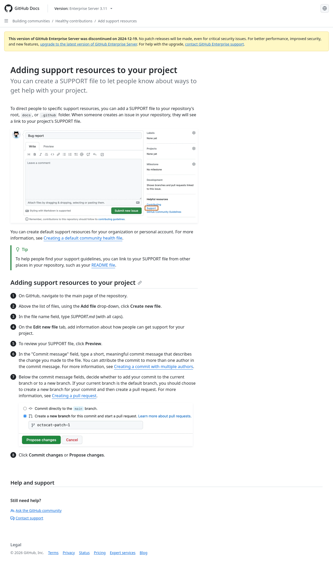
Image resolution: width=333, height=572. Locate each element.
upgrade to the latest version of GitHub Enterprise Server (88, 44)
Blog (144, 552)
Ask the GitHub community (36, 510)
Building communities (31, 20)
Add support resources (117, 20)
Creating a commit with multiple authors (153, 366)
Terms (53, 552)
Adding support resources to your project (76, 282)
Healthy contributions (73, 20)
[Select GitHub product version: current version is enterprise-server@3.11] (83, 8)
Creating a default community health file (83, 238)
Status (84, 552)
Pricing (100, 552)
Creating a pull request (74, 396)
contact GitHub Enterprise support (214, 44)
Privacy (69, 552)
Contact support (26, 518)
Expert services (123, 552)
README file (103, 265)
